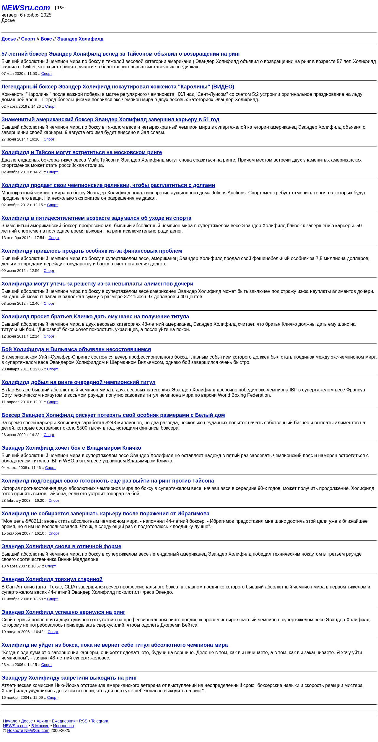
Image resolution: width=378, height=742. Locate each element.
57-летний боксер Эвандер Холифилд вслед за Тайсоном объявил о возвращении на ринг (120, 54)
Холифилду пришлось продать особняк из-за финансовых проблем (91, 251)
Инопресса (63, 725)
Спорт (46, 73)
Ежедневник (63, 721)
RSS (83, 721)
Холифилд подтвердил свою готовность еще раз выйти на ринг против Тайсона (107, 481)
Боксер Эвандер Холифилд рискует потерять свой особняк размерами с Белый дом (113, 415)
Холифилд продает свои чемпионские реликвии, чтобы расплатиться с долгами (108, 185)
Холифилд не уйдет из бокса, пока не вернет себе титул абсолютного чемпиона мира (114, 645)
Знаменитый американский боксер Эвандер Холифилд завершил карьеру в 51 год (110, 119)
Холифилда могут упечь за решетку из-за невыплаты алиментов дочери (97, 284)
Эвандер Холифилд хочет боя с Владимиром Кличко (71, 448)
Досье (27, 721)
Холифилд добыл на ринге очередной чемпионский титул (78, 382)
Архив (42, 721)
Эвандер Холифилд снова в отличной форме (61, 546)
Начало (10, 721)
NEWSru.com (25, 7)
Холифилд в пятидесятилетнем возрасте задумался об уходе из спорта (96, 218)
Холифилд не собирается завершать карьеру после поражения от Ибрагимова (105, 514)
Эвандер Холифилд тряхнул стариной (51, 579)
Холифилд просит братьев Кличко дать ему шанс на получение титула (95, 317)
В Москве (40, 725)
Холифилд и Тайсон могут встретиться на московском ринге (81, 152)
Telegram (99, 721)
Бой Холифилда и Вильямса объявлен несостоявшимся (76, 349)
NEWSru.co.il (15, 725)
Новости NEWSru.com (28, 730)
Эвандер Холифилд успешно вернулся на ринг (63, 612)
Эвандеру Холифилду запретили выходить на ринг (69, 678)
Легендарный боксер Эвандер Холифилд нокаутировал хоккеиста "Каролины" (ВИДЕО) (117, 87)
